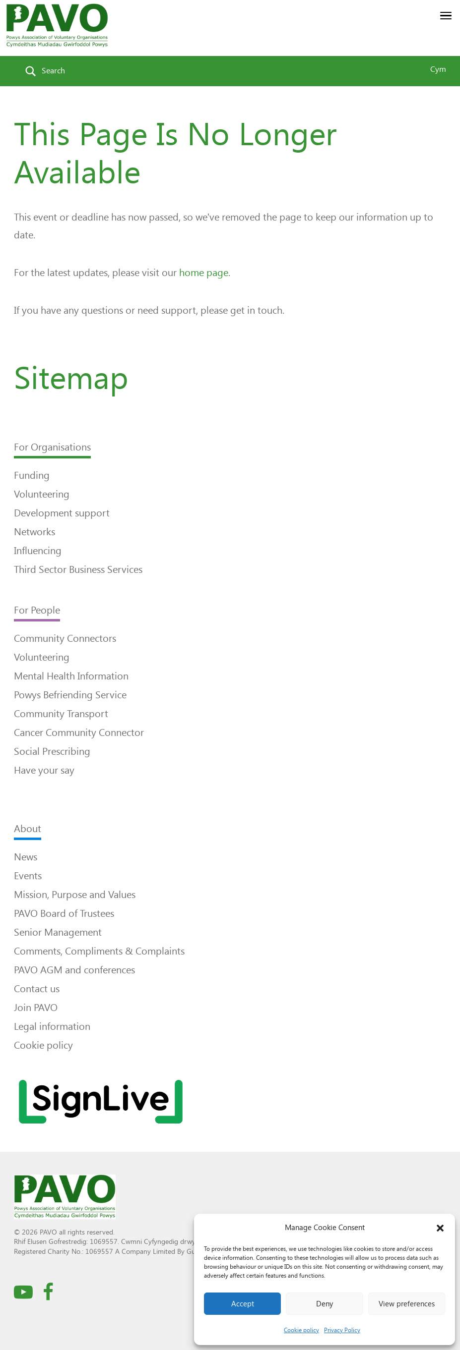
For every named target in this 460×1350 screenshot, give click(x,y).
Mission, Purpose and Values (74, 894)
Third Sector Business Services (78, 569)
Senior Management (58, 932)
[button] (440, 1228)
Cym (438, 69)
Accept (242, 1303)
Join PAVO (36, 1007)
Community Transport (61, 714)
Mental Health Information (71, 676)
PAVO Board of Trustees (64, 913)
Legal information (52, 1026)
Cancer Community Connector (79, 732)
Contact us (37, 989)
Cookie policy (301, 1330)
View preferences (407, 1303)
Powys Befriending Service (70, 695)
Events (28, 876)
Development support (62, 513)
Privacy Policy (342, 1330)
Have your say (44, 770)
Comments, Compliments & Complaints (99, 951)
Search (53, 70)
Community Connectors (65, 638)
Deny (324, 1303)
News (25, 857)
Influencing (38, 551)
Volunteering (41, 494)
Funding (32, 475)
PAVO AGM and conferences (74, 970)
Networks (34, 532)
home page (203, 273)
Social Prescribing (52, 751)
